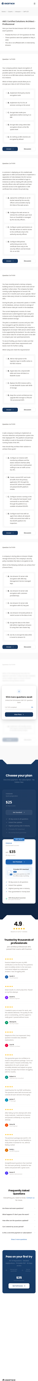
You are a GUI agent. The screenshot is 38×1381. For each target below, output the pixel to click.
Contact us (30, 1198)
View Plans (19, 714)
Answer (10, 149)
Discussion (27, 149)
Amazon (18, 11)
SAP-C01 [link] (26, 11)
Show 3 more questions (19, 1239)
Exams (10, 11)
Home (4, 11)
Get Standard (19, 812)
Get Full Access (19, 1286)
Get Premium (19, 862)
